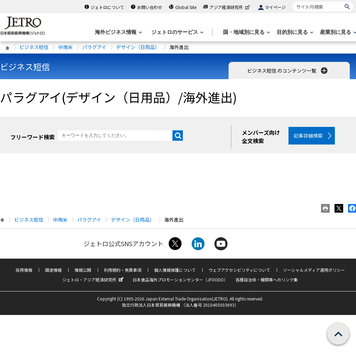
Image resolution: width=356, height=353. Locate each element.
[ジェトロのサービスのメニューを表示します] (176, 32)
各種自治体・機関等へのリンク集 (266, 281)
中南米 (65, 47)
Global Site (185, 7)
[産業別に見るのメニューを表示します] (337, 32)
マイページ (275, 7)
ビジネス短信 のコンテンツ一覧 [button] (288, 70)
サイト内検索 (292, 1)
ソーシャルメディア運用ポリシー (314, 271)
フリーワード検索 (32, 137)
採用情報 (24, 271)
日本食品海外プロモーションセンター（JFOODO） (180, 281)
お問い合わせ (149, 7)
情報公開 (82, 271)
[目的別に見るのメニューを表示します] (294, 32)
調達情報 (53, 271)
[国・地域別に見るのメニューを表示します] (246, 32)
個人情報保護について (175, 271)
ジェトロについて (107, 7)
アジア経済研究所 (230, 7)
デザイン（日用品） (138, 47)
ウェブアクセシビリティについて (239, 271)
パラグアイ (94, 47)
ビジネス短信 (33, 47)
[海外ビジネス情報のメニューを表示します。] (118, 32)
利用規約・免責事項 (122, 271)
